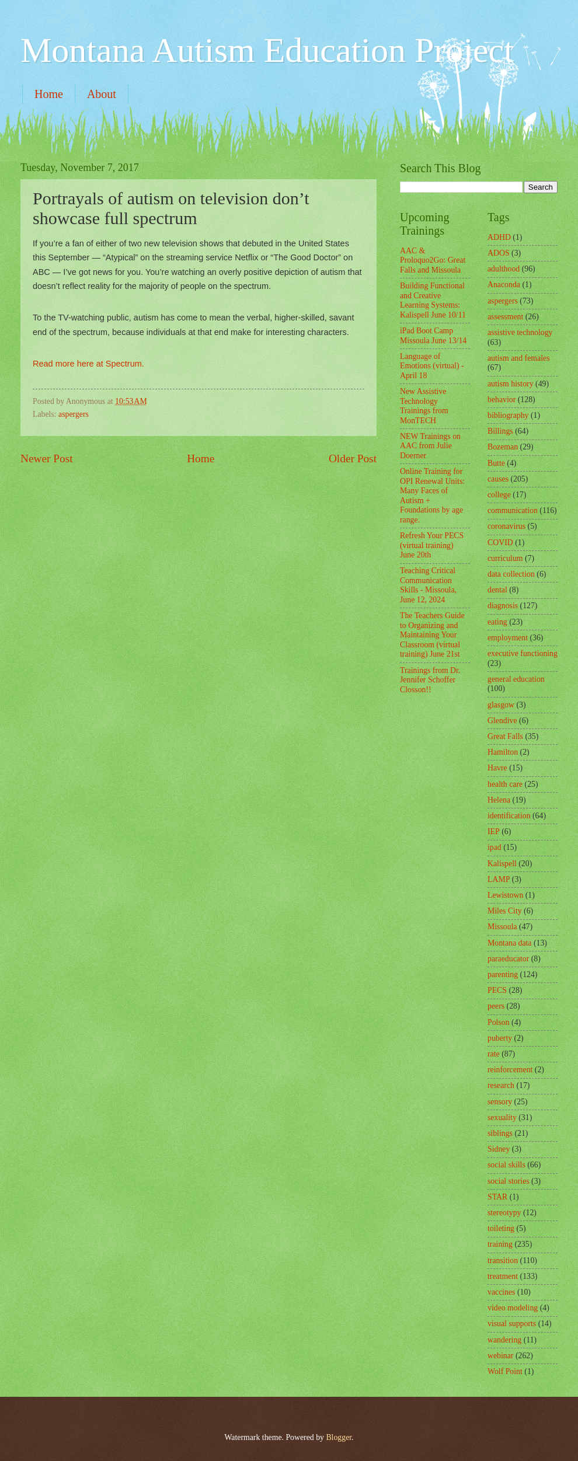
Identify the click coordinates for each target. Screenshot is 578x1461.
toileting (501, 1228)
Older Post (353, 458)
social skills (506, 1164)
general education (516, 679)
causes (498, 479)
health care (505, 784)
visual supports (512, 1323)
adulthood (504, 268)
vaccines (502, 1292)
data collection (511, 574)
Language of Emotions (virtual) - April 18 (432, 366)
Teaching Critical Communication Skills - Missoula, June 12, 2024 (428, 585)
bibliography (508, 415)
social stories (509, 1181)
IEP (494, 831)
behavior (502, 399)
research (501, 1085)
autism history (511, 383)
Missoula (502, 926)
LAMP (499, 879)
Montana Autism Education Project (267, 50)
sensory (500, 1101)
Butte (496, 463)
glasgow (501, 704)
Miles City (505, 910)
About (101, 94)
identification (509, 815)
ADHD (499, 237)
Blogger (338, 1437)
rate (494, 1053)
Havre (497, 767)
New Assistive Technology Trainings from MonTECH (424, 406)
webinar (500, 1355)
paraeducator (508, 958)
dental (497, 589)
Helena (499, 800)
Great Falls (505, 736)
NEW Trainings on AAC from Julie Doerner (430, 446)
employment (508, 637)
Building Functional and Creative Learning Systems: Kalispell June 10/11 (433, 300)
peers (496, 1006)
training (500, 1244)
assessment (505, 316)
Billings (500, 431)
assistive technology (520, 332)
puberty (500, 1038)
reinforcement (510, 1069)
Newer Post (46, 458)
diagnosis (503, 605)
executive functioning (523, 653)
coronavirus (506, 526)
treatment (503, 1276)
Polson (499, 1022)
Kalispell (502, 863)
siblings (500, 1133)
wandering (504, 1340)
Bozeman (503, 446)
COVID (500, 542)
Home (48, 94)
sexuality (502, 1117)
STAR (497, 1196)
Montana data (509, 943)
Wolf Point (505, 1371)
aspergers (73, 414)
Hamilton (503, 752)
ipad (495, 847)
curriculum (505, 558)
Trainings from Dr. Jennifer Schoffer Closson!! (430, 680)
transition (503, 1260)
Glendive (502, 720)
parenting (503, 974)
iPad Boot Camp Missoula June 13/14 (433, 335)
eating (497, 622)
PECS (497, 990)
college (499, 494)
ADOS (499, 253)
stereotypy (504, 1212)
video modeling (513, 1307)
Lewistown (505, 895)
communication (513, 510)
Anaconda (504, 284)
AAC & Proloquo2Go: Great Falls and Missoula (432, 260)
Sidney (499, 1149)
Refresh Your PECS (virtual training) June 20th (432, 545)
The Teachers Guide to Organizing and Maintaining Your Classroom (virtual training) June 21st (432, 634)
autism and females (519, 358)
